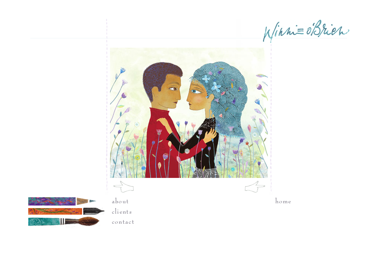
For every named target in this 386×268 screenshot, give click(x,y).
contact (123, 221)
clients (122, 211)
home (283, 201)
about (120, 201)
